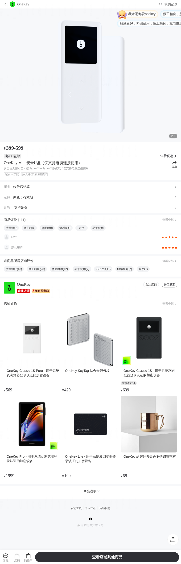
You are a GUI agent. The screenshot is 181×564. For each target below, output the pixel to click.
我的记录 (170, 4)
